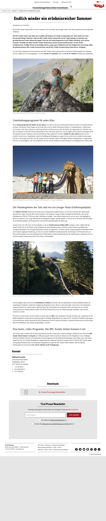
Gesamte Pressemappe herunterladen (53, 392)
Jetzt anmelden (74, 415)
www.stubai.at (19, 372)
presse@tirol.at (20, 449)
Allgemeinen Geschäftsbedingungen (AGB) (55, 424)
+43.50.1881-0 (19, 367)
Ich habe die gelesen (54, 424)
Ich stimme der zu (54, 420)
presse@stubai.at (20, 369)
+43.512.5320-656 (10, 449)
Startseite (14, 11)
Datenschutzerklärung (57, 420)
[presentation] (53, 430)
